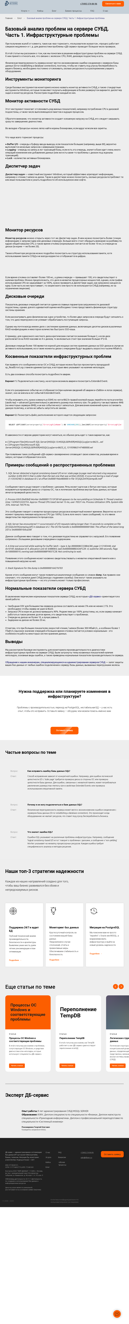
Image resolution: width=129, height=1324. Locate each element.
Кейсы (40, 11)
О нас (105, 11)
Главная (8, 18)
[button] (113, 4)
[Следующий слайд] (121, 986)
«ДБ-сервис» (94, 596)
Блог (54, 11)
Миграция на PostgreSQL (105, 927)
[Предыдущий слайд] (115, 986)
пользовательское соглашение (64, 1202)
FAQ (92, 11)
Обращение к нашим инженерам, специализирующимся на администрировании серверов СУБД (55, 662)
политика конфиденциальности (64, 1200)
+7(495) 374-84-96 (88, 4)
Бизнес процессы (73, 11)
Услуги (24, 11)
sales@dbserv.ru (86, 1157)
